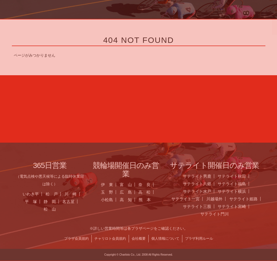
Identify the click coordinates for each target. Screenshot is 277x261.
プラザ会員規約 (81, 238)
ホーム (45, 25)
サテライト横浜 (236, 191)
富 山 (130, 184)
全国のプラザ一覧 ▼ (160, 26)
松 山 (54, 209)
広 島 (130, 192)
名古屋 (73, 201)
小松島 (111, 199)
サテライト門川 (219, 214)
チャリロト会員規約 (114, 238)
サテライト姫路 (248, 199)
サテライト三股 (201, 206)
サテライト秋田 (236, 176)
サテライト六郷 (201, 183)
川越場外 (219, 199)
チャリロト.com (218, 25)
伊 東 (111, 184)
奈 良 (149, 184)
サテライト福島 (236, 183)
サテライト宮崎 (236, 206)
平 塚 (35, 201)
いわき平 (35, 194)
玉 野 (111, 192)
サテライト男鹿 (201, 176)
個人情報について (170, 238)
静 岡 (54, 201)
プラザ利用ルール (203, 238)
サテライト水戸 (201, 191)
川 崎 (75, 194)
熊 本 (149, 199)
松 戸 (56, 194)
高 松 (149, 192)
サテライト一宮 (190, 199)
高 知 (130, 199)
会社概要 (143, 238)
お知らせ (102, 25)
